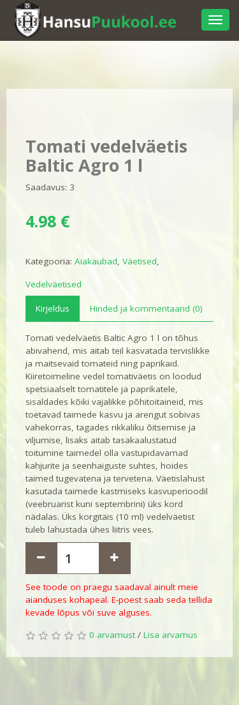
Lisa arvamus (170, 635)
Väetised (139, 261)
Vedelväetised (53, 284)
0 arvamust (112, 635)
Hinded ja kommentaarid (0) (146, 308)
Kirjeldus (52, 308)
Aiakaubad (96, 261)
